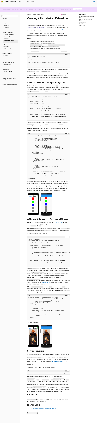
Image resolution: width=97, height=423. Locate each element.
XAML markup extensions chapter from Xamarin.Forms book (43, 408)
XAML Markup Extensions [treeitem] (9, 34)
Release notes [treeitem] (5, 73)
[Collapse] (18, 13)
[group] (48, 252)
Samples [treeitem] (4, 75)
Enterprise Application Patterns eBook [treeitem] (9, 82)
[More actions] (69, 14)
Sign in (94, 1)
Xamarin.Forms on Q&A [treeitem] (7, 71)
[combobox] (9, 16)
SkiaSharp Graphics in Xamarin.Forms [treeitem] (9, 84)
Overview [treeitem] (5, 23)
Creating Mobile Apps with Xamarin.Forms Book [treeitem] (9, 79)
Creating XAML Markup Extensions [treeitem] (9, 41)
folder (57, 361)
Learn (28, 14)
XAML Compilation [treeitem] (7, 29)
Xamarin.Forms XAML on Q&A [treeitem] (9, 51)
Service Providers (82, 22)
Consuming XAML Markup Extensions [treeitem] (9, 37)
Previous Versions (35, 14)
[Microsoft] (2, 1)
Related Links (82, 25)
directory (56, 29)
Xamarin (42, 14)
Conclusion (81, 23)
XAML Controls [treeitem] (6, 27)
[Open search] (91, 2)
